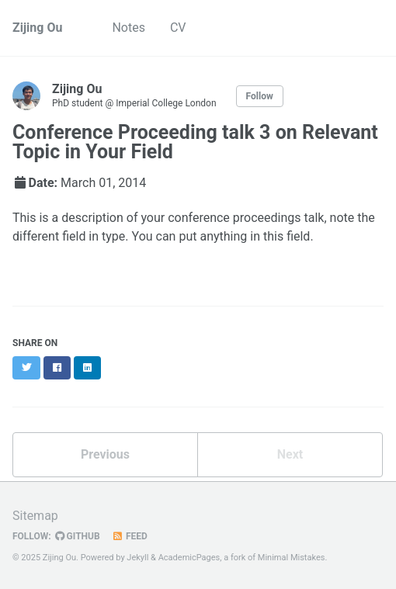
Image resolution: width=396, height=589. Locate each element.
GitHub (77, 536)
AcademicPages (189, 558)
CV (178, 27)
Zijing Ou (37, 27)
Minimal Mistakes (291, 558)
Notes (128, 27)
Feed (130, 536)
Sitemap (35, 515)
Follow (259, 96)
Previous (105, 454)
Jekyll (137, 558)
